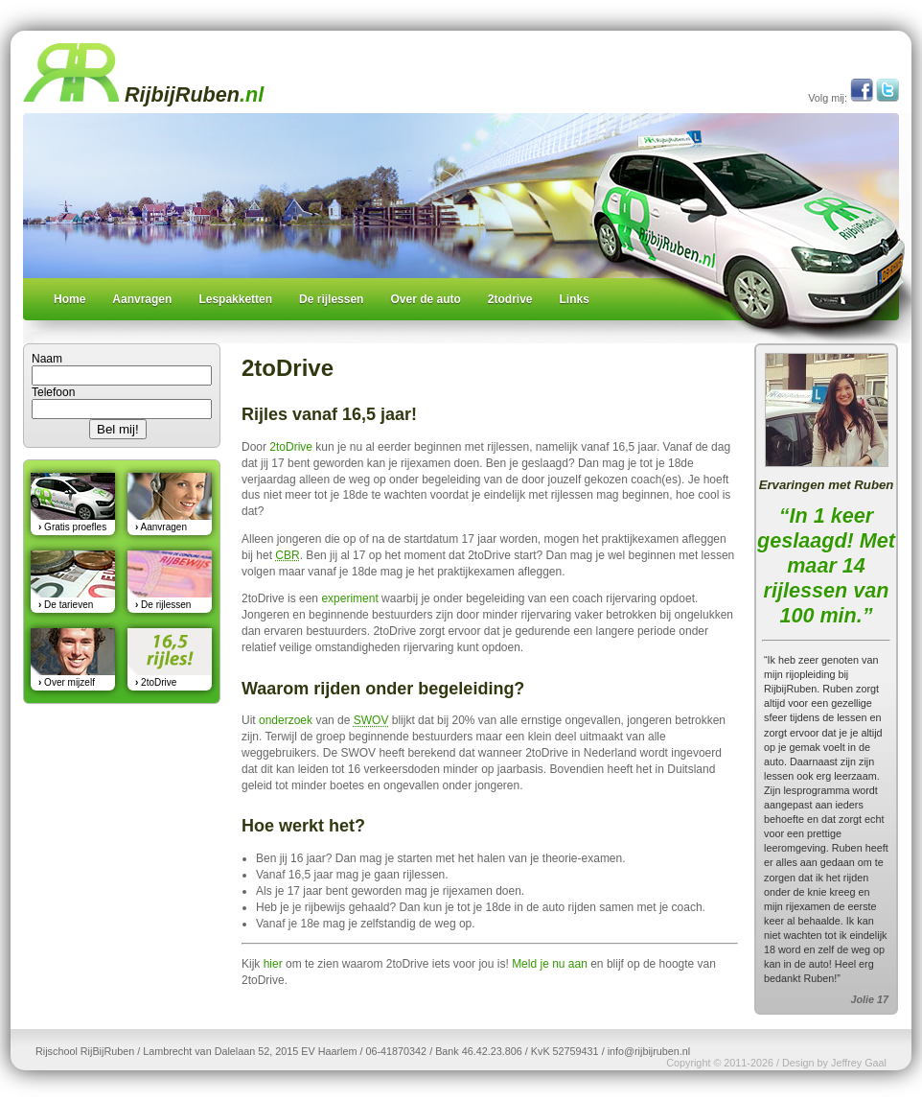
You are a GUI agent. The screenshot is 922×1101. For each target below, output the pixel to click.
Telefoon (53, 392)
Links (574, 299)
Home (69, 299)
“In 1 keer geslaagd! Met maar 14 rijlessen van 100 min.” (826, 565)
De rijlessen (331, 299)
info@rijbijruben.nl (649, 1051)
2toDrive (290, 447)
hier (273, 964)
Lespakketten (235, 299)
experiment (349, 598)
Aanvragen (142, 299)
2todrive (510, 299)
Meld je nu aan (550, 964)
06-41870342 (395, 1051)
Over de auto (425, 299)
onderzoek (285, 720)
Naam (47, 358)
